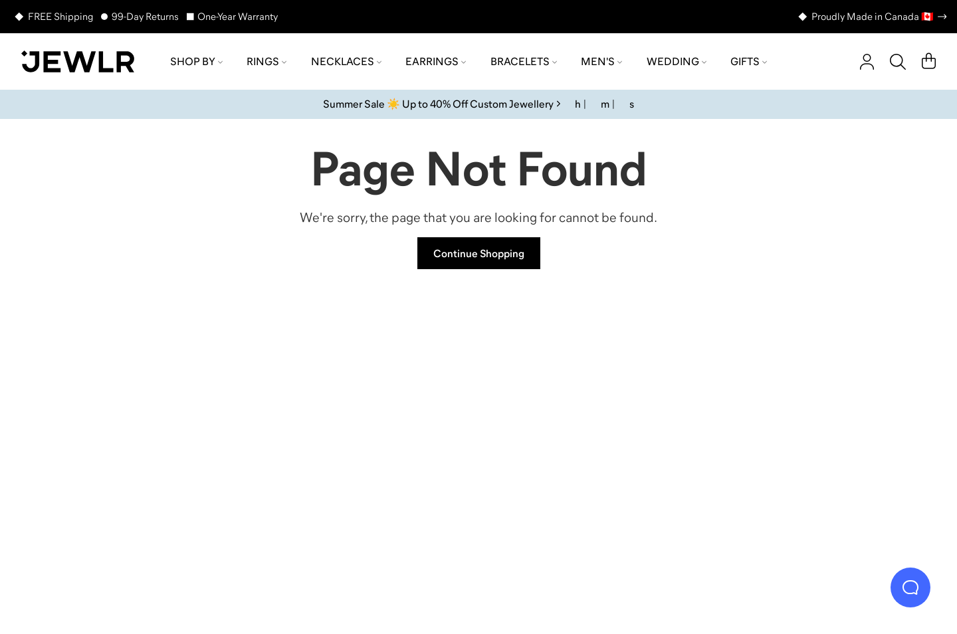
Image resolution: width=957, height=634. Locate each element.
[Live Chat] (910, 587)
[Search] (898, 62)
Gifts (748, 61)
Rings (266, 61)
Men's (601, 61)
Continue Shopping (478, 253)
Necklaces (346, 61)
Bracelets (523, 61)
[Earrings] (591, 428)
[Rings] (139, 428)
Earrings (435, 61)
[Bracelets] (817, 428)
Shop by (196, 61)
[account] (867, 62)
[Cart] (929, 62)
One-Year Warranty (237, 16)
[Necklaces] (365, 428)
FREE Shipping (60, 16)
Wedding (676, 61)
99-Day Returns (145, 16)
